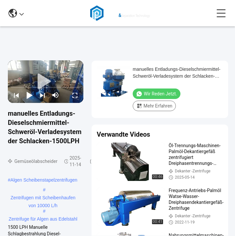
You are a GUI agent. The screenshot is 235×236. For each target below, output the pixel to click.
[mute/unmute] (55, 95)
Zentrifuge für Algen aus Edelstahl (42, 219)
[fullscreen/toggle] (74, 95)
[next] (42, 95)
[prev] (16, 95)
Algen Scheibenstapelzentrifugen (43, 180)
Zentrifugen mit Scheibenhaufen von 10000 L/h (42, 198)
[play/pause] (29, 95)
